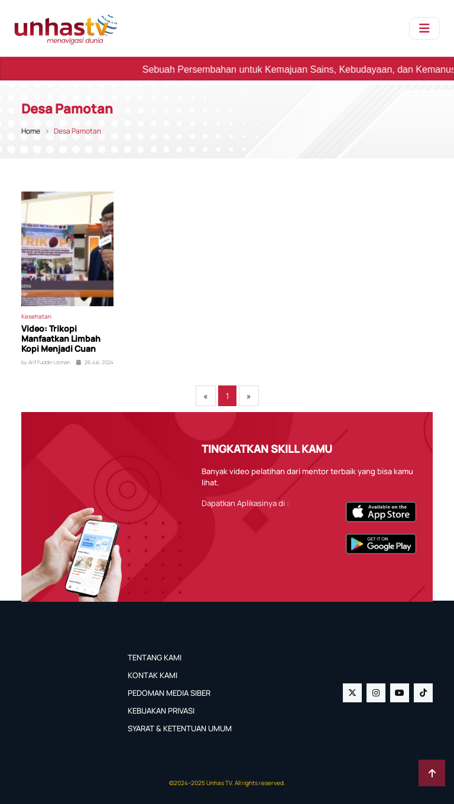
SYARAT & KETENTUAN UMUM (180, 728)
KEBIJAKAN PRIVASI (161, 710)
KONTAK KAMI (152, 675)
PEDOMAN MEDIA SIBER (169, 693)
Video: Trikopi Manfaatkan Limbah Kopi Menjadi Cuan (60, 339)
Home (30, 131)
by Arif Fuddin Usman (45, 362)
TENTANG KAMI (154, 657)
